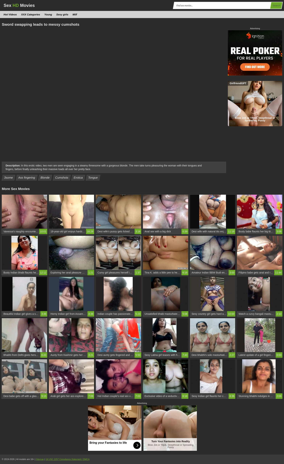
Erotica (78, 177)
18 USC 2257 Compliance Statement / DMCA (67, 459)
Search (276, 5)
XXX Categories (30, 14)
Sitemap (40, 459)
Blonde (45, 177)
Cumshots (61, 177)
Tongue (93, 177)
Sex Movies (19, 5)
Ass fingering (26, 177)
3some (8, 177)
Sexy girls (62, 14)
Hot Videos (10, 14)
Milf (74, 14)
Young (48, 14)
